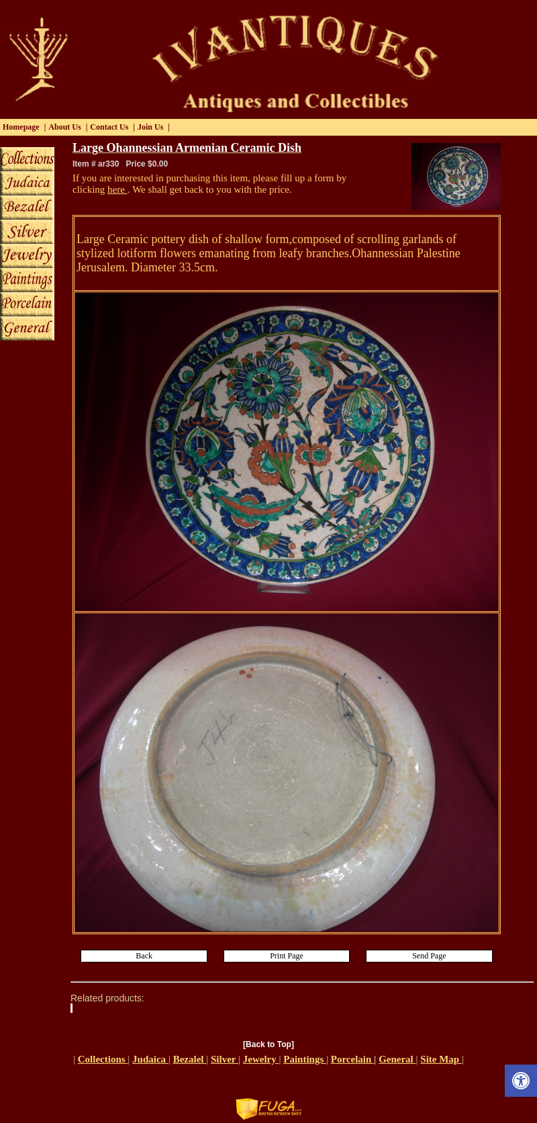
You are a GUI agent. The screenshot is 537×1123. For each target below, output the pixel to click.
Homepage (21, 127)
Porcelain (352, 1059)
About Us (64, 127)
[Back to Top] (268, 1044)
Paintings (304, 1059)
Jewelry (261, 1059)
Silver (224, 1059)
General (397, 1059)
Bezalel (190, 1059)
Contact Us (109, 127)
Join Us (150, 127)
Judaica (150, 1059)
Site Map (441, 1059)
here (117, 189)
